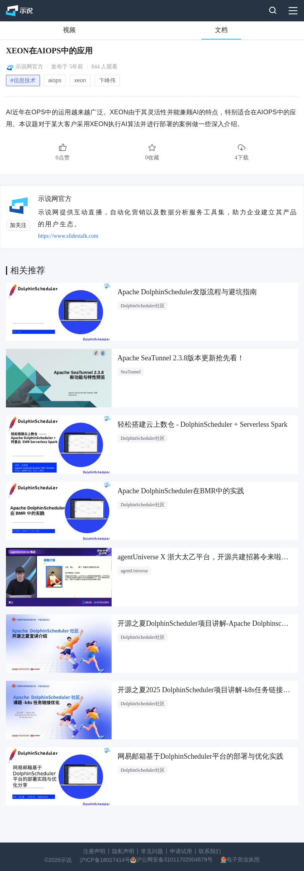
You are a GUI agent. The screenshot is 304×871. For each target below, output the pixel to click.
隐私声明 (123, 851)
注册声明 (94, 851)
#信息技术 (23, 80)
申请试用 (181, 851)
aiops (54, 80)
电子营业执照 (243, 859)
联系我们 (210, 851)
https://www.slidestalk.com (68, 236)
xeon (80, 80)
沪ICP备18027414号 (105, 860)
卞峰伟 (107, 80)
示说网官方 (29, 67)
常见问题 (152, 851)
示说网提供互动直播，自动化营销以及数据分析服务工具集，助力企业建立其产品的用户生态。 (167, 218)
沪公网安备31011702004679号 (174, 859)
